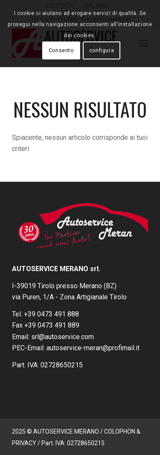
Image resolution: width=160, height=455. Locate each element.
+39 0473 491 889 (51, 325)
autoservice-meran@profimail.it (93, 348)
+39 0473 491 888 (51, 314)
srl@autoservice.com (62, 337)
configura (101, 50)
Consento (61, 50)
